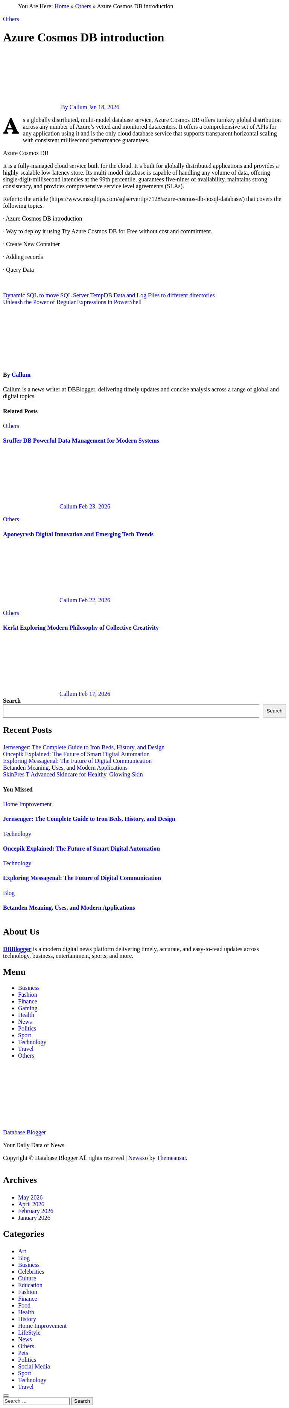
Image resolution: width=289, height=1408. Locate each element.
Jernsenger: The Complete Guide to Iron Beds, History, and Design (83, 747)
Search (12, 700)
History (27, 1319)
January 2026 (34, 1218)
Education (30, 1285)
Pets (23, 1353)
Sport (24, 1035)
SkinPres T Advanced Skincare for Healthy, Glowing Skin (73, 774)
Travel (25, 1049)
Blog (9, 893)
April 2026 (31, 1204)
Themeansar (171, 1158)
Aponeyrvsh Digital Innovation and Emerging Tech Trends (78, 534)
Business (29, 988)
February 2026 (35, 1211)
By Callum (46, 107)
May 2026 (30, 1197)
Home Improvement (27, 804)
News (25, 1021)
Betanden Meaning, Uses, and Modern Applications (65, 767)
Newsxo (138, 1158)
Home (62, 6)
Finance (27, 1001)
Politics (27, 1028)
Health (26, 1015)
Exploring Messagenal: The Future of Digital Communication (77, 761)
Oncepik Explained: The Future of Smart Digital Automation (76, 754)
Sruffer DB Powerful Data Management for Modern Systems (81, 440)
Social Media (34, 1366)
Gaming (28, 1008)
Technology (17, 834)
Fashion (27, 994)
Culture (27, 1278)
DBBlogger (17, 949)
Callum (21, 374)
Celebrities (31, 1271)
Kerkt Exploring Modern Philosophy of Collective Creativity (81, 627)
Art (22, 1251)
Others (83, 6)
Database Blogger (24, 1132)
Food (24, 1305)
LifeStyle (29, 1332)
